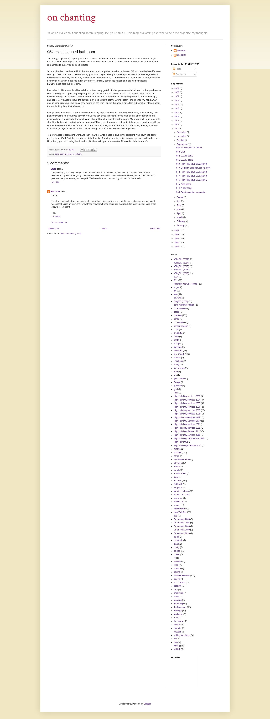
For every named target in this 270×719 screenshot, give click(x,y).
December (182, 132)
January (181, 225)
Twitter (177, 625)
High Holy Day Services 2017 (187, 431)
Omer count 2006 (182, 519)
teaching (177, 600)
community (179, 322)
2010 (177, 128)
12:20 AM (55, 216)
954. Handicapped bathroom (189, 147)
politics (177, 551)
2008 (177, 234)
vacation (177, 632)
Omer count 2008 (182, 526)
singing (177, 579)
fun (175, 375)
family (176, 364)
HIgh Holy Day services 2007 (187, 410)
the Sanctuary (180, 607)
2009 (177, 230)
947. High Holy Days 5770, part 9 (191, 176)
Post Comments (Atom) (70, 233)
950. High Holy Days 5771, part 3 (191, 164)
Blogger (147, 704)
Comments (179, 74)
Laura (53, 169)
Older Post (155, 228)
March (180, 217)
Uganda (177, 628)
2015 (177, 112)
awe (176, 294)
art (175, 291)
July (179, 201)
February (181, 221)
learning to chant (181, 494)
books (176, 312)
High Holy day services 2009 (187, 417)
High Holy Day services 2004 (187, 400)
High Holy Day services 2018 (187, 435)
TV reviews (179, 621)
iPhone (177, 466)
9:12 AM (55, 182)
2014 (177, 116)
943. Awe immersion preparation (191, 192)
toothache (178, 614)
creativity (178, 333)
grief (176, 389)
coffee (176, 319)
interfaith (178, 463)
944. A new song (183, 188)
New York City (180, 512)
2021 (177, 96)
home (176, 456)
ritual (176, 565)
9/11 (176, 280)
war (175, 638)
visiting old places (182, 635)
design (177, 343)
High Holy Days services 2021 (187, 445)
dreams (177, 357)
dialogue (177, 347)
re (175, 558)
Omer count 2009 (182, 530)
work (176, 642)
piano (176, 544)
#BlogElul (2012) (181, 259)
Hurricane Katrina (182, 459)
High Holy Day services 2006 (187, 407)
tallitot (176, 596)
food (176, 372)
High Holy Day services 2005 (187, 403)
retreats (177, 561)
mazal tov (178, 498)
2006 (177, 242)
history (177, 449)
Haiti (176, 393)
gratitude (178, 385)
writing (177, 646)
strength (177, 586)
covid (176, 329)
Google (177, 382)
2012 (177, 120)
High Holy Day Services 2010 (187, 421)
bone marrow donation (64, 154)
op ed (176, 537)
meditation (178, 501)
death (176, 340)
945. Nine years (183, 184)
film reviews (179, 368)
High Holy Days (181, 442)
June (179, 205)
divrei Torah (179, 354)
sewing (177, 572)
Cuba (176, 336)
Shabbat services (182, 575)
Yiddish (177, 649)
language (178, 488)
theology (177, 610)
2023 (177, 92)
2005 (177, 246)
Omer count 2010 (182, 533)
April (179, 213)
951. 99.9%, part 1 (184, 160)
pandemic (178, 540)
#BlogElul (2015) (181, 266)
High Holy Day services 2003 (187, 396)
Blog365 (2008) (181, 301)
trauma (177, 617)
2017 (177, 104)
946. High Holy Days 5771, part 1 (191, 180)
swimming (178, 593)
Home (104, 228)
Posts (177, 69)
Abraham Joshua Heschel (185, 284)
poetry (176, 547)
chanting (177, 315)
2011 (177, 124)
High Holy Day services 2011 (187, 424)
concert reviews (181, 326)
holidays (177, 452)
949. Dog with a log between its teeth (193, 168)
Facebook (178, 361)
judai (176, 477)
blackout (177, 298)
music (176, 505)
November (182, 136)
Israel (176, 470)
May (179, 209)
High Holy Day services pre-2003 (189, 438)
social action (179, 582)
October (181, 140)
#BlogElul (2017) (181, 273)
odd (175, 516)
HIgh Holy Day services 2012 (187, 428)
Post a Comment (59, 222)
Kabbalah (178, 484)
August (180, 197)
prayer (177, 554)
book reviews (180, 308)
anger (176, 287)
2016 (177, 108)
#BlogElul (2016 (181, 270)
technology (179, 603)
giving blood (179, 378)
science (177, 568)
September (182, 144)
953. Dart (180, 152)
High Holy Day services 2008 (187, 414)
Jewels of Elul (180, 473)
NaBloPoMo (179, 509)
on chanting (71, 17)
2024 (177, 88)
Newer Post (53, 228)
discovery (178, 350)
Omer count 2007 (182, 522)
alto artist (55, 191)
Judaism (78, 154)
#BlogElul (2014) (181, 263)
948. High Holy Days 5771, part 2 (191, 172)
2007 (177, 238)
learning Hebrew (181, 491)
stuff (176, 589)
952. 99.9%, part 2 (184, 156)
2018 (177, 100)
